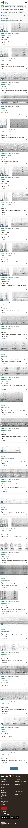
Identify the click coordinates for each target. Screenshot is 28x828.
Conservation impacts (20, 783)
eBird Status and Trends (20, 781)
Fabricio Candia (5, 631)
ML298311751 (4, 92)
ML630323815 (4, 440)
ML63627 (3, 44)
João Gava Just (5, 407)
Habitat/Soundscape (10, 6)
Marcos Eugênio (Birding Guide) (9, 483)
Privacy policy (18, 794)
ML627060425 (4, 662)
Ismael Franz (5, 731)
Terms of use (18, 796)
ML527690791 (4, 739)
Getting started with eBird (7, 800)
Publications (18, 784)
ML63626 (3, 214)
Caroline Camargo (6, 580)
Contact (3, 804)
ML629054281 (4, 587)
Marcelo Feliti (5, 381)
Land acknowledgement (20, 790)
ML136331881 (4, 389)
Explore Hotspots (5, 784)
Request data (18, 786)
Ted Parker (4, 257)
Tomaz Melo (5, 680)
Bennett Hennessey (6, 134)
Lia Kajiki (4, 86)
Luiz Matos (4, 356)
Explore (3, 779)
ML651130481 (4, 562)
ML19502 (3, 312)
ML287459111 (4, 116)
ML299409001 (4, 363)
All (25, 6)
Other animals (20, 6)
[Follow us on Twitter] (5, 814)
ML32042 (3, 263)
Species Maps (4, 781)
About (3, 790)
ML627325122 (4, 638)
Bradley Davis (5, 157)
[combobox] (14, 9)
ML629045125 (4, 613)
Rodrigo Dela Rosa (6, 757)
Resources (3, 792)
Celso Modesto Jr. (6, 656)
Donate (4, 808)
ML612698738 (4, 713)
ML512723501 (4, 762)
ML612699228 (4, 688)
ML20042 (3, 289)
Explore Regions (4, 783)
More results (14, 768)
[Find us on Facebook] (2, 814)
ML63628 (3, 188)
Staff (2, 796)
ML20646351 (4, 414)
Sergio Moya (5, 110)
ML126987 (3, 139)
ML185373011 (4, 514)
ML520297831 (4, 491)
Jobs (2, 798)
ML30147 (3, 538)
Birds (2, 6)
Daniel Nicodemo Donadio (8, 458)
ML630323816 (4, 338)
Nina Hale (4, 509)
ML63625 (3, 239)
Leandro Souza (5, 556)
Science (17, 779)
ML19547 (3, 68)
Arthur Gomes (5, 330)
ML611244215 (4, 465)
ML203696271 (4, 163)
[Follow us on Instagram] (8, 814)
